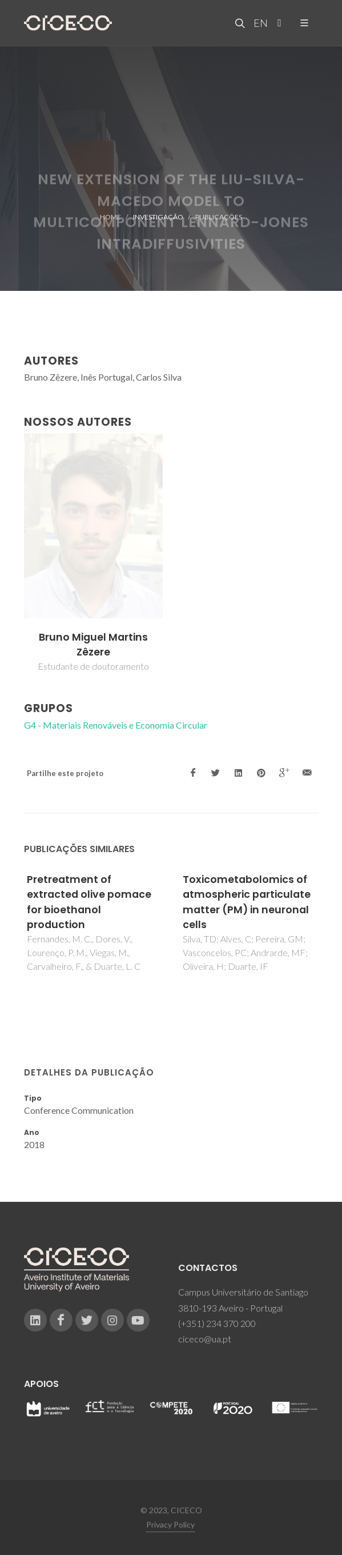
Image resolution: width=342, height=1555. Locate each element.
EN (259, 23)
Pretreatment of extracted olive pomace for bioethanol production (89, 902)
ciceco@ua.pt (204, 1338)
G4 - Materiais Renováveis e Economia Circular (115, 724)
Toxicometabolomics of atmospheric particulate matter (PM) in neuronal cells (247, 902)
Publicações (218, 217)
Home (110, 217)
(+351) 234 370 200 (217, 1323)
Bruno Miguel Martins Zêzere (93, 644)
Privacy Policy (170, 1524)
